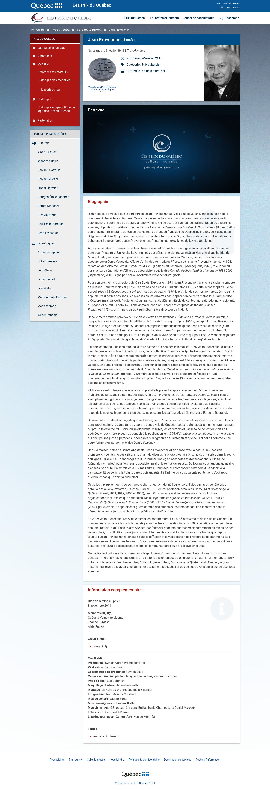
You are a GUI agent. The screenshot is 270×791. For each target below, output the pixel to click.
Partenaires (45, 120)
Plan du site (76, 759)
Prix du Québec (134, 18)
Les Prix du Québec (92, 5)
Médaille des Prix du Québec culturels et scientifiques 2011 (102, 89)
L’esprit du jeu (50, 89)
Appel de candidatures (199, 18)
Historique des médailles (54, 80)
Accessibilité (57, 759)
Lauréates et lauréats (164, 18)
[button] (161, 144)
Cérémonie (45, 56)
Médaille (43, 64)
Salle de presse (96, 759)
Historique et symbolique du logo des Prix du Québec (56, 109)
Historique (44, 99)
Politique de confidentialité (144, 759)
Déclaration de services (177, 759)
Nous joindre (116, 759)
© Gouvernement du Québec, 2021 (135, 783)
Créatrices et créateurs (53, 72)
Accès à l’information (208, 759)
